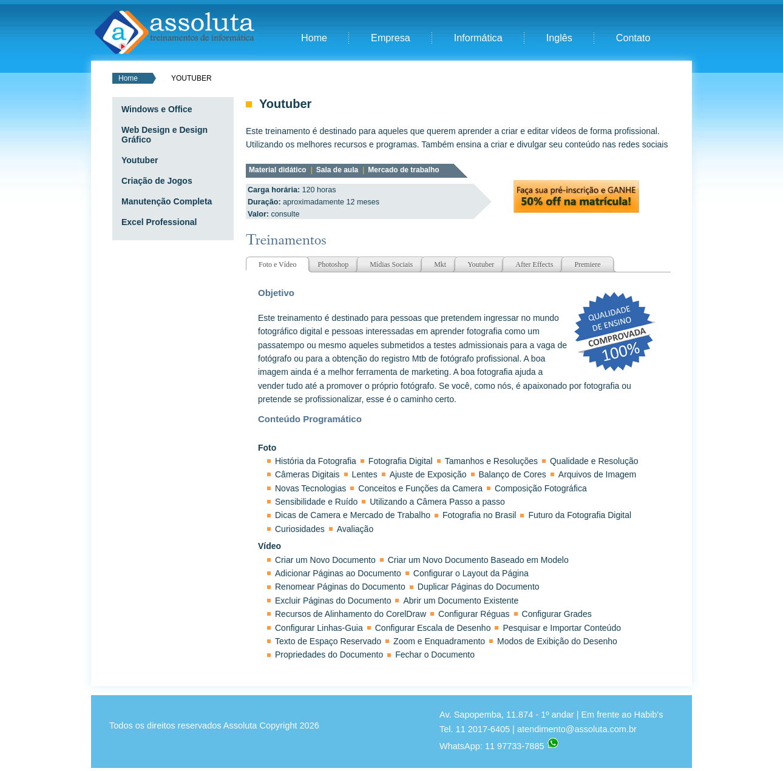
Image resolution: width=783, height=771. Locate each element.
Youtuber (139, 160)
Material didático (278, 170)
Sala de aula (337, 170)
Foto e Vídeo (277, 264)
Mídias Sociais (391, 264)
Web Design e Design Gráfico (164, 134)
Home (314, 37)
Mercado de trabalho (403, 170)
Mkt (440, 264)
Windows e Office (156, 109)
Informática (478, 37)
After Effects (534, 264)
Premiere (587, 264)
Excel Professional (159, 222)
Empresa (390, 37)
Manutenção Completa (166, 201)
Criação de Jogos (156, 181)
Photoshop (332, 264)
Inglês (559, 37)
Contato (633, 37)
